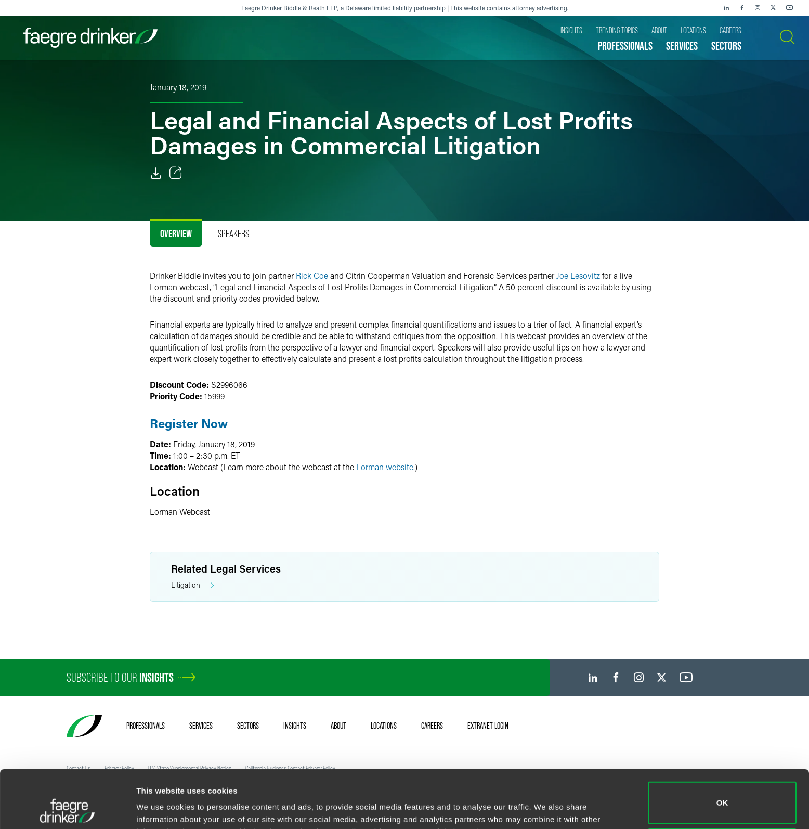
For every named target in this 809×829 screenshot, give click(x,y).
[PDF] (156, 173)
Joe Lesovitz (578, 275)
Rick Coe (312, 275)
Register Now (189, 423)
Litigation (192, 585)
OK (722, 748)
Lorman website (384, 466)
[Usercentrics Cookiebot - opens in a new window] (67, 809)
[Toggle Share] (176, 173)
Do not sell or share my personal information (722, 795)
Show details (160, 806)
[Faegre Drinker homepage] (90, 38)
